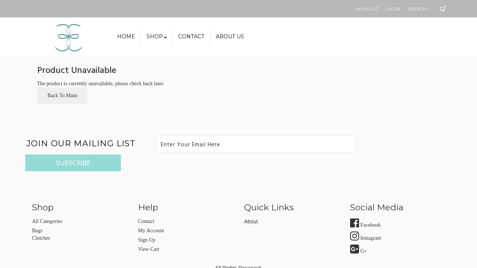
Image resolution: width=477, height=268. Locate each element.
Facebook (365, 208)
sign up (146, 223)
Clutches (41, 221)
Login (393, 9)
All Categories (47, 204)
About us (230, 36)
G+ (358, 234)
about (251, 205)
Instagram (365, 221)
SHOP (157, 36)
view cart (148, 232)
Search (418, 9)
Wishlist (367, 9)
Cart (443, 8)
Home (126, 36)
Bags (37, 214)
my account (151, 214)
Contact (191, 36)
